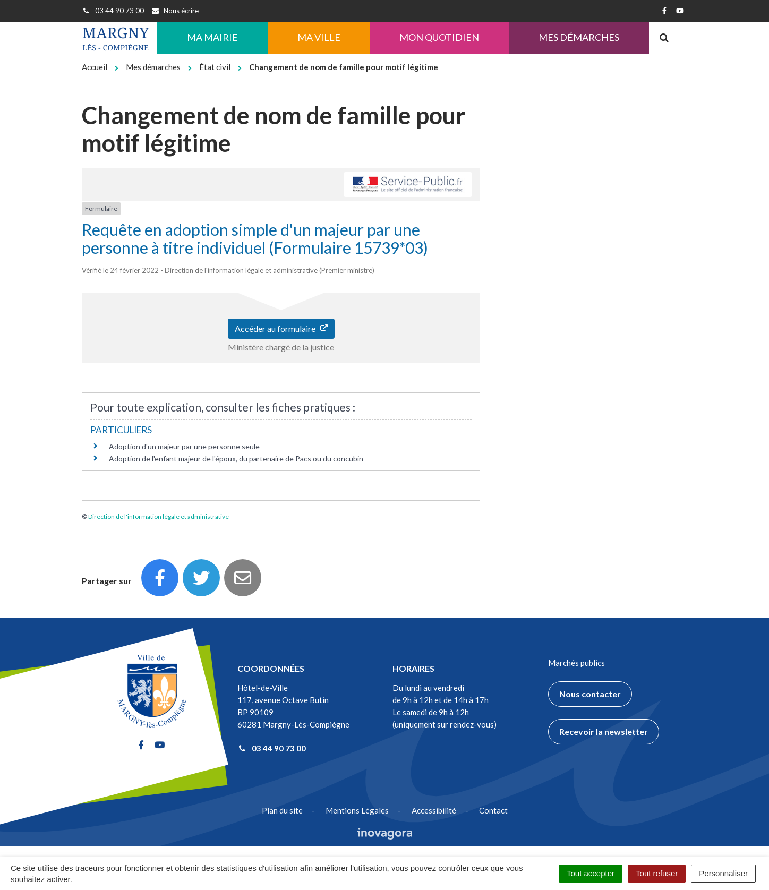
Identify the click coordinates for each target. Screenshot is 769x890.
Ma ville (318, 37)
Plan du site (282, 810)
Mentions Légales (357, 810)
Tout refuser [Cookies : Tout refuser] (657, 873)
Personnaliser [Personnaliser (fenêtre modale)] (723, 873)
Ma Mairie (212, 37)
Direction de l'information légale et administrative (158, 516)
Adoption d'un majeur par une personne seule (184, 446)
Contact (493, 810)
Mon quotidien (439, 37)
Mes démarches (579, 37)
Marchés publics (576, 663)
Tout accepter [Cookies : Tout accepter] (590, 873)
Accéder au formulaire (281, 328)
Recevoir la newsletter (603, 731)
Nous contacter (590, 694)
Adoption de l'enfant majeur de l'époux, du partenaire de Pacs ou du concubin (236, 458)
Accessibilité (434, 810)
